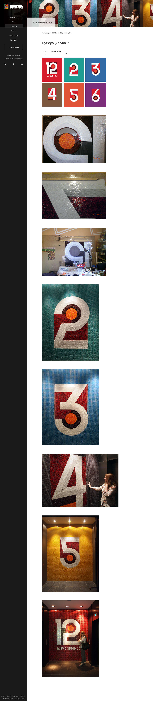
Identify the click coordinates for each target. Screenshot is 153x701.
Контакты (13, 40)
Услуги (13, 22)
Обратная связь (13, 47)
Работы (14, 26)
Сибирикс (20, 699)
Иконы (13, 31)
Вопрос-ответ (13, 35)
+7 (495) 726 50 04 (13, 55)
